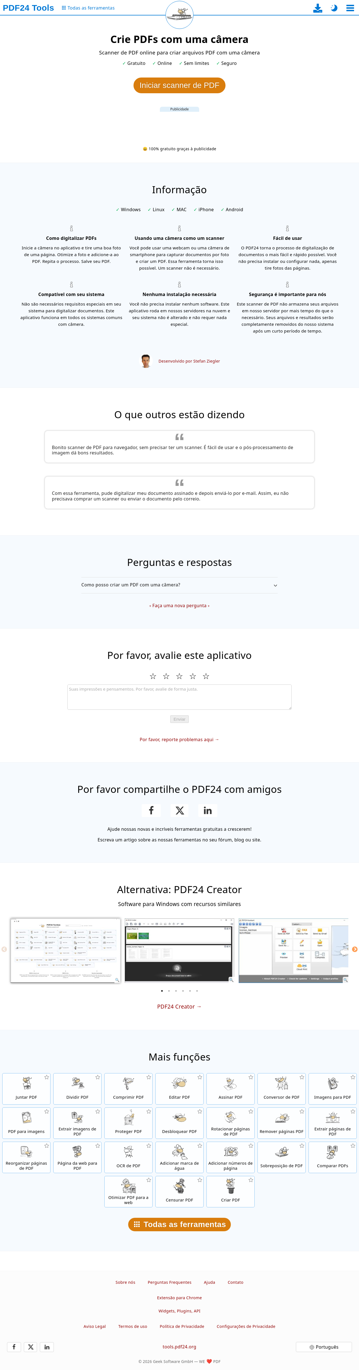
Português (327, 1347)
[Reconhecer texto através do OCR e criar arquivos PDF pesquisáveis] (128, 1157)
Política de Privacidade (182, 1326)
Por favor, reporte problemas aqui (176, 739)
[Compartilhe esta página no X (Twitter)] (179, 810)
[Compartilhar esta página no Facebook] (151, 810)
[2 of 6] (169, 991)
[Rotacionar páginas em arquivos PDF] (230, 1123)
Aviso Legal (95, 1326)
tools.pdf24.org (179, 1347)
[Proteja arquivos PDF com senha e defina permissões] (128, 1123)
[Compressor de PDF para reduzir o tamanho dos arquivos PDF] (128, 1089)
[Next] (355, 949)
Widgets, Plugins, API (179, 1311)
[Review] (179, 697)
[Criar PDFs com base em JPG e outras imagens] (333, 1089)
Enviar (180, 719)
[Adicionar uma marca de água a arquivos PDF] (179, 1157)
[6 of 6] (197, 991)
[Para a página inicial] (28, 8)
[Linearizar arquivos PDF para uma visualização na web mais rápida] (128, 1191)
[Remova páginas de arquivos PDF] (281, 1123)
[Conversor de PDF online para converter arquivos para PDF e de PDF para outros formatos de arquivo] (281, 1089)
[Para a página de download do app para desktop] (317, 8)
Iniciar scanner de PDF (180, 85)
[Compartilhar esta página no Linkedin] (208, 810)
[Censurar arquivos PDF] (179, 1191)
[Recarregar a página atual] (179, 15)
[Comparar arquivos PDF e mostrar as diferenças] (333, 1157)
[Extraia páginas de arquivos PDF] (333, 1123)
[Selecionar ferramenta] (350, 8)
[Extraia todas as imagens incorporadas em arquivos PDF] (77, 1123)
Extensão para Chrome (179, 1297)
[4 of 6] (183, 991)
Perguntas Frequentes (170, 1282)
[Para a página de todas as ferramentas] (88, 8)
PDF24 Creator (176, 1006)
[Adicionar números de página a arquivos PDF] (230, 1157)
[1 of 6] (162, 991)
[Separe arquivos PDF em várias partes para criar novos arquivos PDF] (77, 1089)
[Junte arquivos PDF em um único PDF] (26, 1089)
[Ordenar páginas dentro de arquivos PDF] (26, 1157)
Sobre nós (125, 1282)
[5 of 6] (190, 991)
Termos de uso (132, 1326)
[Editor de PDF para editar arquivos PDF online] (179, 1089)
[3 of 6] (176, 991)
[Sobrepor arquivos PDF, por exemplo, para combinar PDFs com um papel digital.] (281, 1157)
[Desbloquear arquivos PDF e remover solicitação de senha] (179, 1123)
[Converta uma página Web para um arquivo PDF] (77, 1157)
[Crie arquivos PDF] (230, 1191)
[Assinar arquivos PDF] (230, 1089)
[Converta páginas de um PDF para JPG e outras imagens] (26, 1123)
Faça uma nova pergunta (179, 605)
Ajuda (209, 1282)
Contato (235, 1282)
